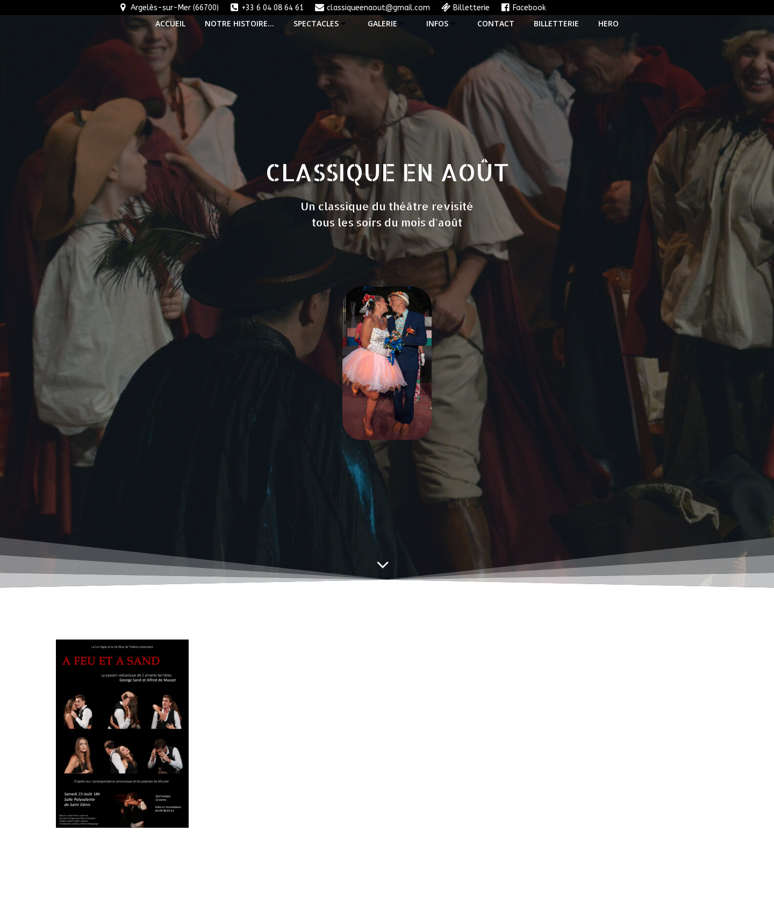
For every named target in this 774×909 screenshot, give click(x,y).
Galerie (387, 23)
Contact (495, 23)
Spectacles (320, 23)
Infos (442, 23)
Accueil (170, 23)
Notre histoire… (239, 23)
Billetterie (556, 23)
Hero (608, 23)
